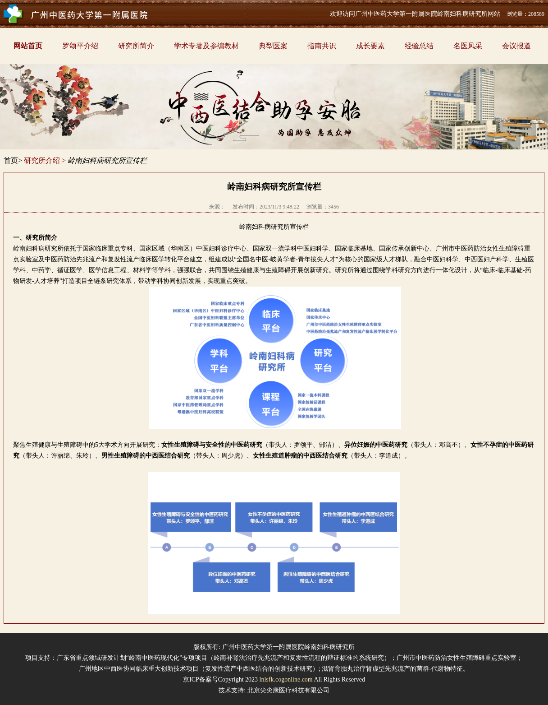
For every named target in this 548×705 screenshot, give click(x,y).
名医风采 (467, 46)
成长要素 (370, 46)
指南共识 (321, 46)
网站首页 (28, 46)
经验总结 (419, 46)
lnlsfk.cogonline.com (286, 679)
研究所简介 (136, 46)
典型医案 (273, 46)
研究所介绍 (42, 160)
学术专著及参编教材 (206, 46)
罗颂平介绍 (80, 46)
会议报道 (516, 46)
